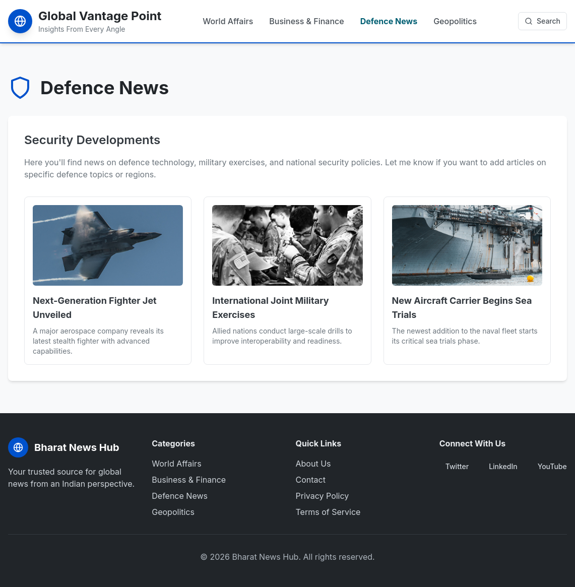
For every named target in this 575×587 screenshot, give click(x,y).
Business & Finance (306, 21)
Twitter (457, 466)
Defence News (388, 21)
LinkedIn (503, 466)
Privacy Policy (322, 496)
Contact (311, 480)
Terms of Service (328, 512)
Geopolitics (455, 21)
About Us (313, 464)
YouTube (552, 466)
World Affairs (228, 21)
